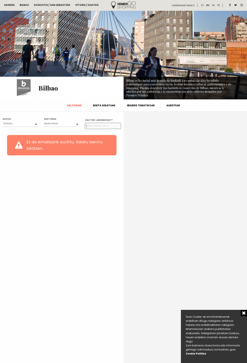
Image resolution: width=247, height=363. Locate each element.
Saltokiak (74, 105)
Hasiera (9, 5)
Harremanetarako (183, 5)
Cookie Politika (196, 353)
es (202, 5)
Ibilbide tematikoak (141, 105)
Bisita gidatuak (104, 105)
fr (218, 5)
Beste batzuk (51, 123)
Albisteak (173, 105)
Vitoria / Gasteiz (87, 5)
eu (207, 5)
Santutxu (8, 123)
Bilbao (24, 5)
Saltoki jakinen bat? (99, 120)
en (213, 5)
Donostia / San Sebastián (52, 5)
